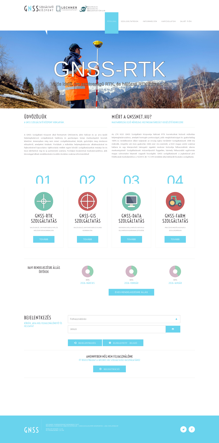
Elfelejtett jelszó (124, 343)
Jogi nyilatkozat (111, 426)
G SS (31, 8)
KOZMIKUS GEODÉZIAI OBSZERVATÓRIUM (61, 426)
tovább (43, 239)
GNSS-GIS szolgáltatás (88, 218)
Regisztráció (111, 369)
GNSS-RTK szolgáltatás (44, 218)
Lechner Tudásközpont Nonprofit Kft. (62, 424)
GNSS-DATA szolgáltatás (131, 218)
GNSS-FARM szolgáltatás (175, 218)
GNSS (31, 430)
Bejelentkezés (86, 343)
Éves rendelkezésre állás (131, 292)
